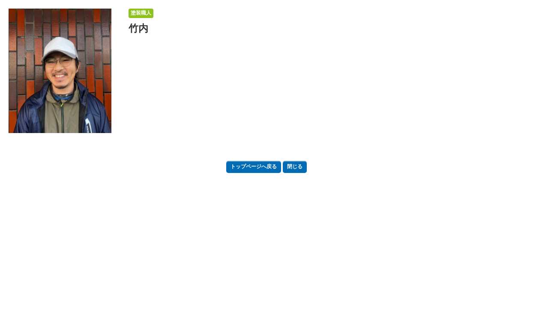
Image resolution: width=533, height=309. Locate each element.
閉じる (294, 167)
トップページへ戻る (254, 167)
